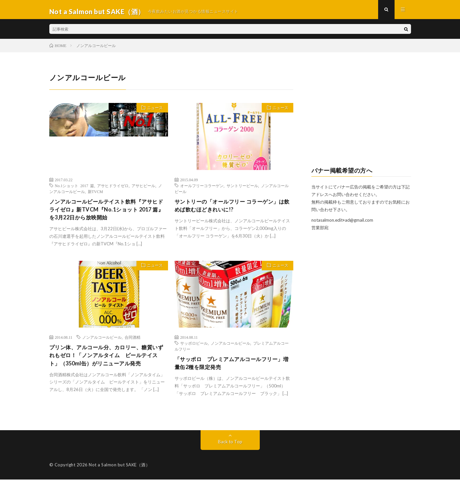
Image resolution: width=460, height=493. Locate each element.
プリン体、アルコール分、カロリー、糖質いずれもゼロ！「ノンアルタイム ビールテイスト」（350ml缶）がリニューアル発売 (107, 367)
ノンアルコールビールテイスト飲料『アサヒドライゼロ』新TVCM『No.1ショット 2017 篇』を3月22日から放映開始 (107, 214)
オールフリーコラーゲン (202, 189)
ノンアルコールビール (102, 343)
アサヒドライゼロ (113, 189)
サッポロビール (194, 349)
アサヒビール (143, 189)
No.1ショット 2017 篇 (74, 189)
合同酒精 (132, 343)
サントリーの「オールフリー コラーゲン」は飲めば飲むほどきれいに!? (233, 210)
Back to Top (230, 455)
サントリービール (242, 189)
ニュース (152, 112)
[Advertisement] (361, 117)
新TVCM (95, 195)
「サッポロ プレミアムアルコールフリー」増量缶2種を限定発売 (229, 370)
